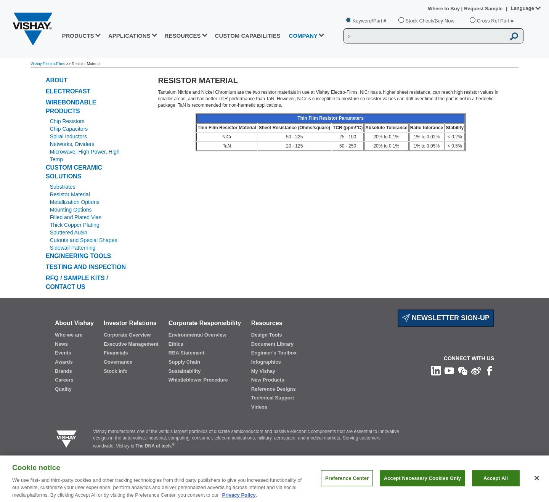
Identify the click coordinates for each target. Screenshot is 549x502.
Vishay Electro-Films (48, 64)
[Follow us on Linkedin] (436, 370)
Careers (64, 380)
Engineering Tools (78, 256)
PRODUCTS (78, 35)
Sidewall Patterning (73, 248)
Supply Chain (184, 362)
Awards (64, 362)
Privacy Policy (239, 498)
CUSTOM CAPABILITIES (248, 35)
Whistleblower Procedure (198, 380)
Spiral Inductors (68, 136)
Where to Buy (444, 8)
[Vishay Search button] (514, 36)
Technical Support (272, 398)
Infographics (266, 362)
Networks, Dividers (72, 144)
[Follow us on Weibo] (476, 370)
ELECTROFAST (68, 91)
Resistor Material (70, 194)
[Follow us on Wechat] (462, 370)
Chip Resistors (67, 121)
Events (63, 353)
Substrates (62, 187)
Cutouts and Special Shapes (83, 240)
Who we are (68, 335)
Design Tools (266, 335)
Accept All (495, 481)
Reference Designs (273, 389)
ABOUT (56, 80)
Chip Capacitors (69, 129)
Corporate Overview (127, 335)
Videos (259, 407)
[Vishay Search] (424, 36)
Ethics (176, 344)
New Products (267, 380)
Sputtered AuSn (68, 232)
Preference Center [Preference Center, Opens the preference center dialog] (347, 481)
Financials (116, 353)
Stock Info (116, 371)
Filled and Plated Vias (75, 217)
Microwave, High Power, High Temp (85, 155)
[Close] (536, 481)
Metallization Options (75, 202)
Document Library (272, 344)
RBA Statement (186, 353)
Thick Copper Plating (75, 225)
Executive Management (131, 344)
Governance (118, 362)
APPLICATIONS (129, 35)
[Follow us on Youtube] (449, 370)
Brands (63, 371)
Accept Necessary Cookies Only (422, 481)
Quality (63, 389)
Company (303, 35)
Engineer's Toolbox (274, 353)
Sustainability (185, 371)
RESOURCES (183, 35)
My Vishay (263, 371)
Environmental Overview (197, 335)
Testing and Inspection (86, 267)
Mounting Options (71, 210)
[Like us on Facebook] (489, 370)
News (61, 344)
